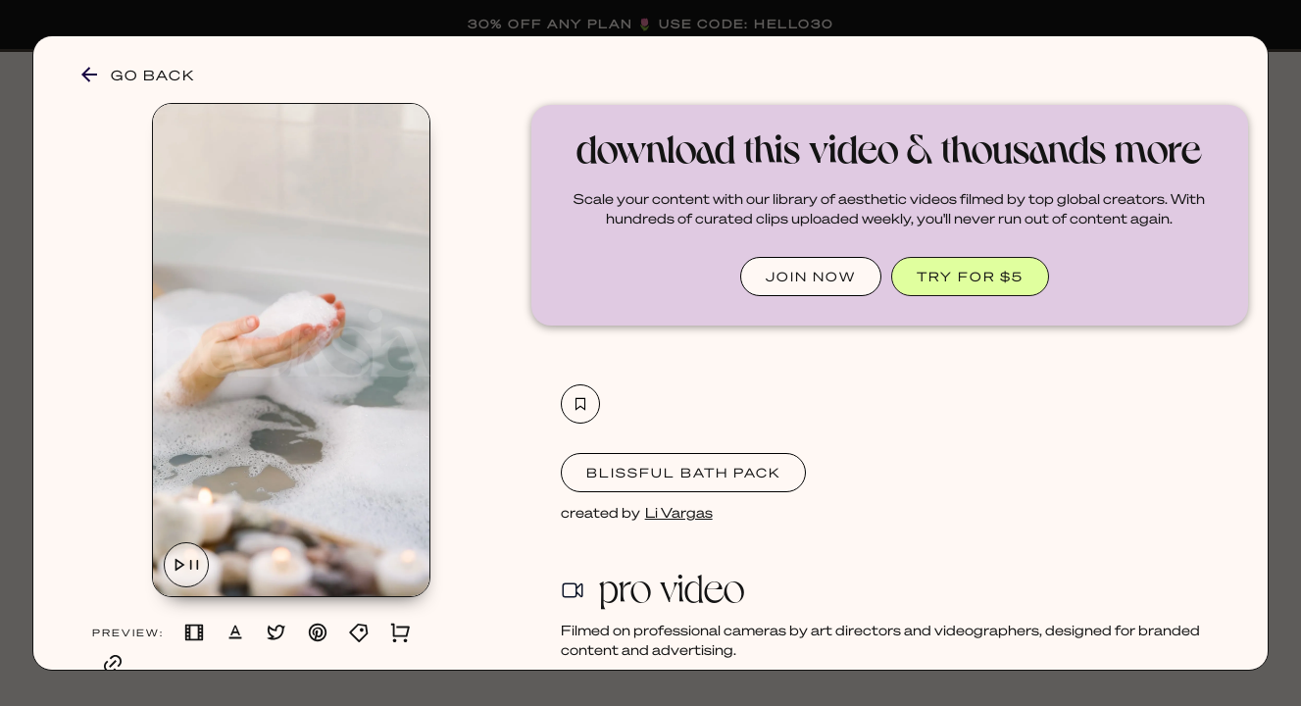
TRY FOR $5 (970, 276)
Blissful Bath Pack (683, 472)
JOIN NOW (811, 276)
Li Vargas (679, 512)
